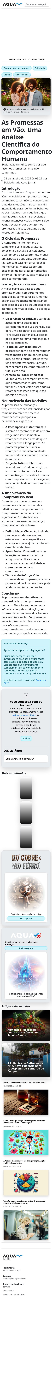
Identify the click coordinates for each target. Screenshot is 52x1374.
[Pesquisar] (36, 4)
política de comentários (24, 715)
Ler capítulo (26, 918)
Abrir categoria (26, 948)
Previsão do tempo (11, 1270)
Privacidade (8, 1290)
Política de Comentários (14, 1294)
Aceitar (26, 738)
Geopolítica (44, 59)
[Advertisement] (23, 32)
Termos (6, 1286)
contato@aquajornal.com (14, 1278)
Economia (32, 59)
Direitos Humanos (17, 59)
